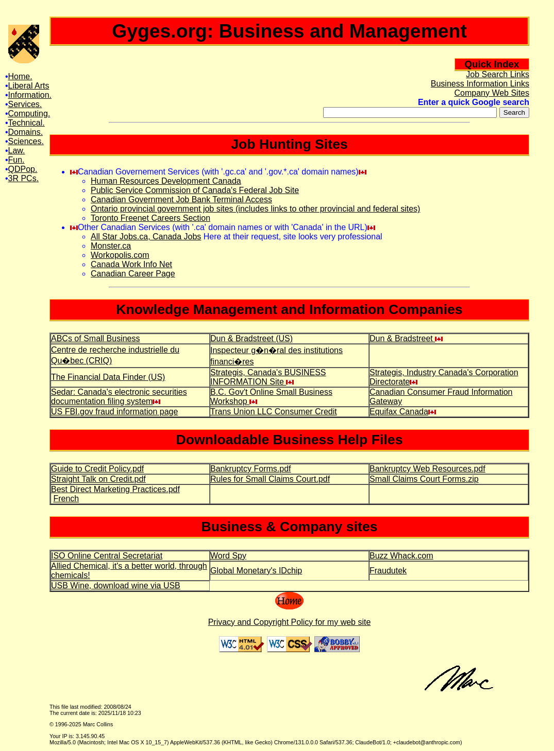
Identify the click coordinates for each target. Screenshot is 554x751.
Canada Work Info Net (131, 264)
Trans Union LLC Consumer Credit (273, 411)
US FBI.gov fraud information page (114, 411)
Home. (20, 76)
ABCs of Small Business (95, 338)
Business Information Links (480, 83)
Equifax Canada (403, 411)
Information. (30, 95)
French (66, 498)
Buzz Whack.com (401, 555)
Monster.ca (111, 245)
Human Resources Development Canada (166, 181)
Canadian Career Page (133, 273)
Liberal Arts (28, 85)
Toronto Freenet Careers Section (150, 218)
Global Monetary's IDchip (256, 570)
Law (15, 150)
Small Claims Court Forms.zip (424, 479)
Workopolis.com (120, 255)
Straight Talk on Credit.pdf (98, 479)
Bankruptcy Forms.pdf (250, 468)
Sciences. (26, 141)
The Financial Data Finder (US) (108, 377)
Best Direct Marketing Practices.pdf (115, 489)
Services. (25, 104)
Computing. (29, 113)
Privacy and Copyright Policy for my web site (289, 622)
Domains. (25, 132)
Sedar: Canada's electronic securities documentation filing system (119, 397)
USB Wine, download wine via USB (115, 585)
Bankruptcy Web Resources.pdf (427, 468)
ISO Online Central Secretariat (106, 555)
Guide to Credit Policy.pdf (97, 468)
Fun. (16, 159)
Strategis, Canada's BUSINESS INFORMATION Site (268, 377)
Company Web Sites (491, 93)
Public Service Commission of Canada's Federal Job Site (195, 190)
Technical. (26, 122)
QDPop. (23, 169)
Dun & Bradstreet (406, 338)
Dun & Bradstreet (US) (251, 338)
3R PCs (22, 178)
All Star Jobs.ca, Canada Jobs (146, 236)
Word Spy (228, 555)
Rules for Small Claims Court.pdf (270, 479)
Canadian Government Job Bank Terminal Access (181, 199)
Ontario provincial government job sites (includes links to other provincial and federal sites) (255, 208)
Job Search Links (497, 74)
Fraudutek (388, 570)
